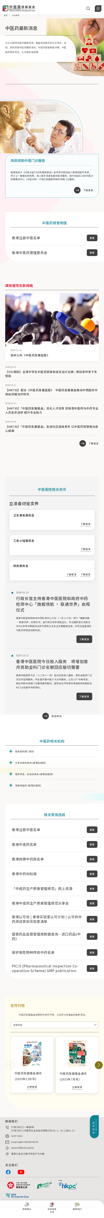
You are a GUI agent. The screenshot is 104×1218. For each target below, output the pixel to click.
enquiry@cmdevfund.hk (24, 1141)
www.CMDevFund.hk (22, 1147)
